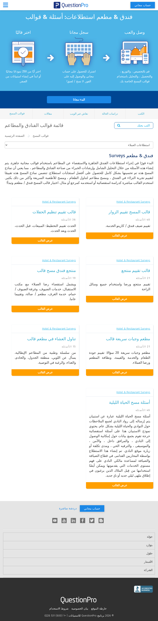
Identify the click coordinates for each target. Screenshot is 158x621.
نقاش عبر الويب (79, 113)
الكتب (141, 113)
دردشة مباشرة (68, 508)
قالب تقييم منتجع (135, 270)
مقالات (48, 113)
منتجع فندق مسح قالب (56, 270)
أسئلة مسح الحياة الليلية (129, 402)
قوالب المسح (16, 113)
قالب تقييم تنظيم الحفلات (54, 211)
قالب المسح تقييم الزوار (129, 211)
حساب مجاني (143, 5)
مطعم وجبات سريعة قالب (128, 338)
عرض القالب (119, 235)
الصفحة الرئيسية (14, 136)
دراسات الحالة (110, 113)
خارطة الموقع (99, 608)
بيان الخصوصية (79, 608)
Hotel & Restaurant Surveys (133, 201)
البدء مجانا (79, 99)
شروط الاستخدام (59, 608)
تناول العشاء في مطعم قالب (51, 338)
